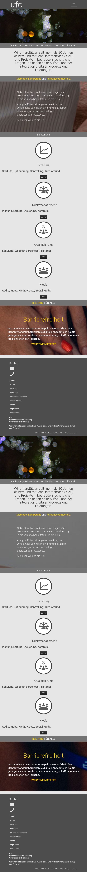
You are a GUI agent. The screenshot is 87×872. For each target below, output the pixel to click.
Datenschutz (15, 413)
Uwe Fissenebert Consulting (54, 433)
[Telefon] (12, 375)
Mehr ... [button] (43, 177)
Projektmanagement (18, 397)
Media (12, 405)
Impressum (14, 409)
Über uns (14, 389)
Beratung (14, 393)
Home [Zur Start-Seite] (12, 385)
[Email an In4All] (12, 369)
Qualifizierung (15, 401)
